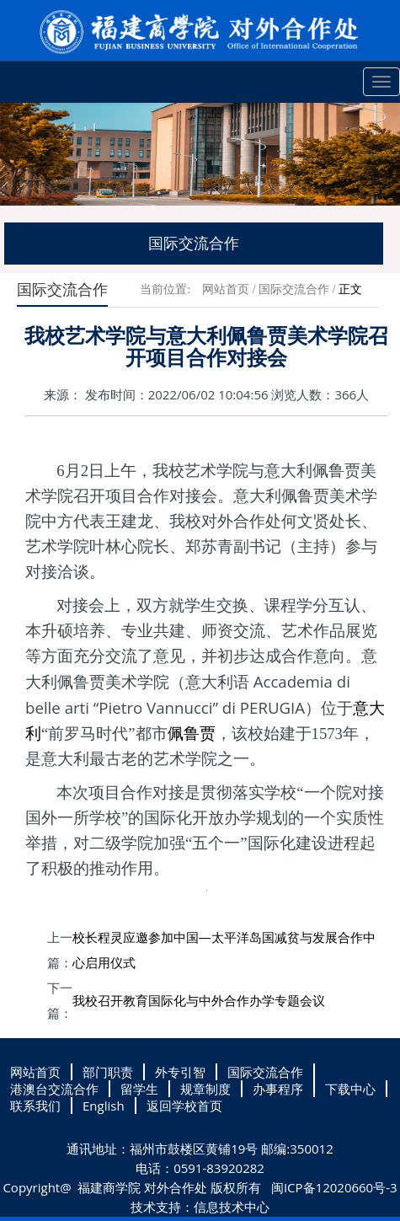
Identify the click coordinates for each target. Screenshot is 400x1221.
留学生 (139, 1088)
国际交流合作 (294, 289)
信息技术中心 (231, 1206)
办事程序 (278, 1088)
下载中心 (350, 1088)
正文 (350, 289)
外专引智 (180, 1071)
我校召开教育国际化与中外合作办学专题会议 (198, 1000)
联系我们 (35, 1105)
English (104, 1105)
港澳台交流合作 (54, 1088)
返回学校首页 (184, 1105)
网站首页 (225, 289)
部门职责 (108, 1071)
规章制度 (205, 1088)
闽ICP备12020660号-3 (332, 1187)
